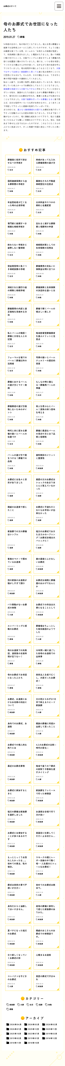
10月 (15, 1042)
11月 (51, 1037)
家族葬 (12, 1013)
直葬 (41, 1013)
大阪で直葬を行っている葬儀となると (37, 99)
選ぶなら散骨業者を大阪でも (30, 109)
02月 (51, 1032)
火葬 (22, 1013)
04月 (16, 1032)
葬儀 (22, 36)
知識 (51, 1013)
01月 (15, 1037)
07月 (33, 1042)
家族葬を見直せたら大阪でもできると (20, 88)
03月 (34, 1032)
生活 (32, 1013)
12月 (33, 1037)
